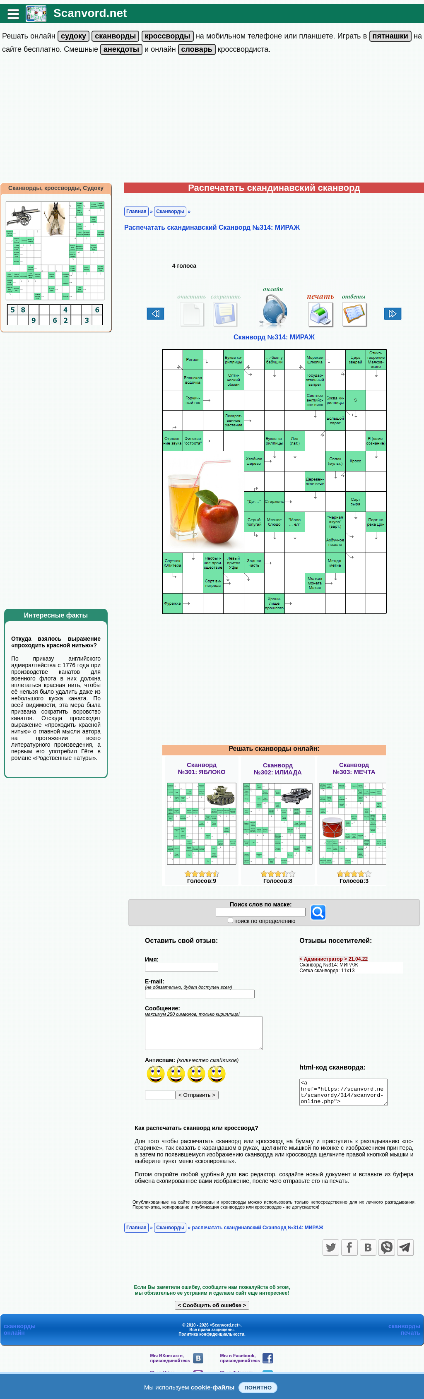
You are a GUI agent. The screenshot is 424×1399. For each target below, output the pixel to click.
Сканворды (170, 211)
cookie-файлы (213, 1387)
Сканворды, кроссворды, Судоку (56, 188)
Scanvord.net (90, 13)
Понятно (258, 1388)
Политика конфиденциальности (211, 1339)
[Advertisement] (212, 120)
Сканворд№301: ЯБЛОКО (201, 768)
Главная (136, 211)
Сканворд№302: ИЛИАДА (278, 769)
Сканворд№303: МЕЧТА (353, 768)
